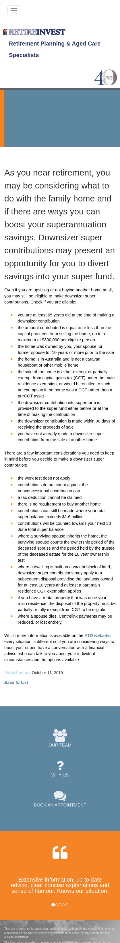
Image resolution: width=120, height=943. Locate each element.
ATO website (96, 635)
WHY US (60, 768)
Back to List (16, 682)
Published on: (17, 672)
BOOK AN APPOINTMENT (60, 798)
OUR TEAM (60, 738)
